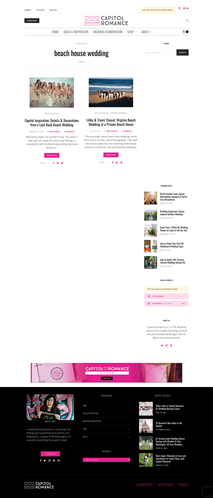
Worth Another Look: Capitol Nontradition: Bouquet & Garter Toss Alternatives (173, 196)
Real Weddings (101, 113)
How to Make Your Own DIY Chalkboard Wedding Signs (172, 245)
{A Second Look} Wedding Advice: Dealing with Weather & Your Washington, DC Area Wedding (170, 441)
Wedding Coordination (107, 31)
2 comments (126, 131)
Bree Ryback (55, 131)
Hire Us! (53, 10)
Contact (50, 453)
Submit (27, 10)
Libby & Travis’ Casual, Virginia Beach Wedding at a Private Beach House (111, 122)
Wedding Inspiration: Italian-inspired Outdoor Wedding (172, 213)
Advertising (165, 484)
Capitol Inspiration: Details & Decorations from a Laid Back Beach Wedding (52, 122)
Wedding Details (51, 113)
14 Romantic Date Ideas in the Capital (169, 424)
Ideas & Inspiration (76, 31)
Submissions (145, 484)
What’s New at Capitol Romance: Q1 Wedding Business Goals (170, 407)
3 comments (69, 131)
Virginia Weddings (118, 113)
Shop (130, 31)
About (146, 31)
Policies (40, 10)
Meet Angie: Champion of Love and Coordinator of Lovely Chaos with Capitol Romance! (171, 458)
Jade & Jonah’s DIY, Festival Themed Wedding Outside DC (172, 261)
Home (55, 31)
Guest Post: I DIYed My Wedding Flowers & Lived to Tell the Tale (174, 229)
